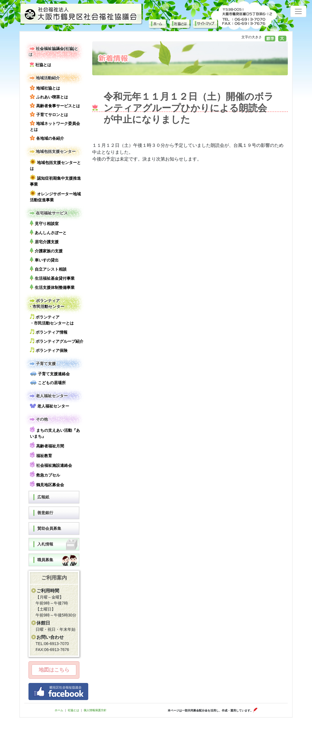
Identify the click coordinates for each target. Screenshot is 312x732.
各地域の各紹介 (47, 138)
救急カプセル (45, 474)
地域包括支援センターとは (55, 165)
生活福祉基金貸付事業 (52, 278)
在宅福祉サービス (48, 213)
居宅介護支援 (44, 241)
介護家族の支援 (46, 250)
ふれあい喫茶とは (49, 96)
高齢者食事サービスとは (55, 105)
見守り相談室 (44, 223)
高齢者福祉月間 (47, 445)
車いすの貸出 (44, 259)
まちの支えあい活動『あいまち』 (55, 433)
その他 (38, 419)
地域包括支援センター (52, 152)
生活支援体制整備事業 (52, 287)
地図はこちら (54, 670)
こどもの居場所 (48, 382)
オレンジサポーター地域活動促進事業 (55, 196)
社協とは (40, 64)
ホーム (59, 710)
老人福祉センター (48, 396)
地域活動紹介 (44, 78)
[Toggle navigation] (298, 11)
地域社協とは (45, 87)
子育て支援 (42, 364)
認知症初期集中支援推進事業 (55, 180)
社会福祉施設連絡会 (51, 465)
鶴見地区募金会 (47, 484)
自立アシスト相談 (48, 268)
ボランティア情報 (48, 331)
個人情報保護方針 (95, 710)
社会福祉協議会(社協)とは (53, 51)
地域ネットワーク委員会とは (55, 126)
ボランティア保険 (48, 350)
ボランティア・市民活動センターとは (52, 319)
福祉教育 (41, 455)
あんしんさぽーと (48, 232)
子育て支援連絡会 (50, 374)
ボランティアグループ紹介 (56, 341)
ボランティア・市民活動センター (46, 303)
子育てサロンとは (49, 114)
